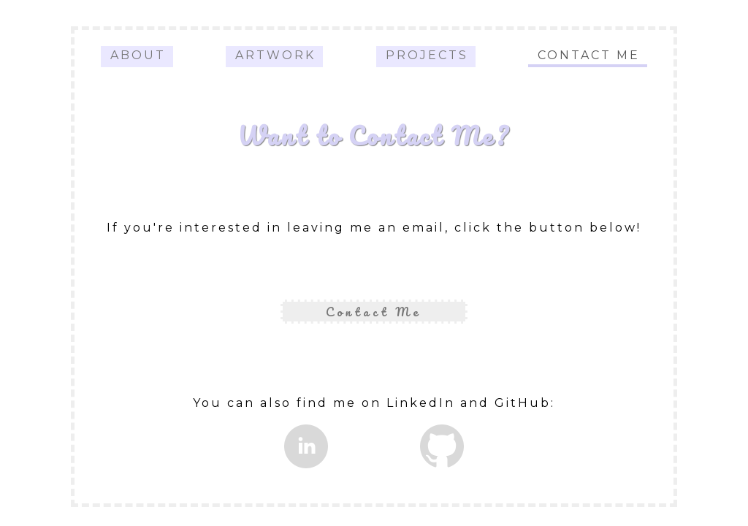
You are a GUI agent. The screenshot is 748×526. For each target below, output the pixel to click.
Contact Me (589, 55)
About (138, 55)
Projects (427, 55)
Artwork (275, 55)
